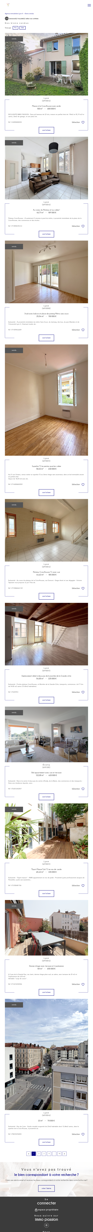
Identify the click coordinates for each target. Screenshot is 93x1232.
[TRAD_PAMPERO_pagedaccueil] (8, 6)
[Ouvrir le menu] (89, 5)
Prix (15, 28)
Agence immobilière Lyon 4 (14, 13)
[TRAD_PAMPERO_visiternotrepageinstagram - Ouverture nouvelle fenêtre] (46, 1225)
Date (22, 28)
